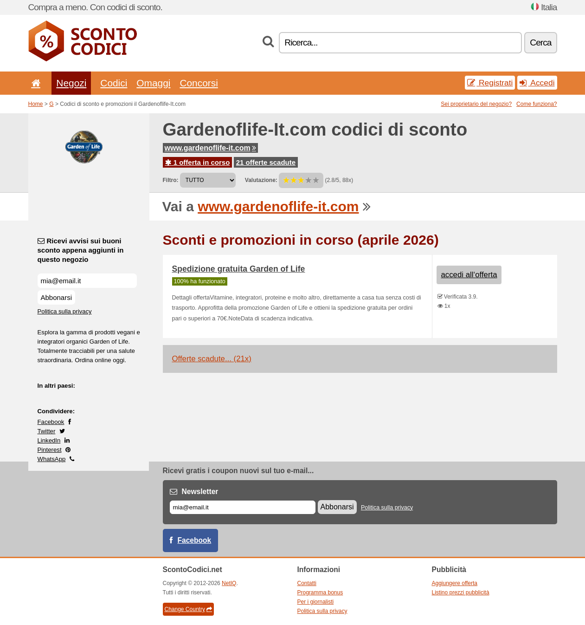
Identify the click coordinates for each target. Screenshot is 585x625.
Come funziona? (536, 104)
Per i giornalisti (315, 602)
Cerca (540, 42)
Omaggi (153, 83)
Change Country (188, 609)
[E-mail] (242, 507)
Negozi (71, 83)
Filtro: (171, 180)
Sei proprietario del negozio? (476, 104)
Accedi (537, 82)
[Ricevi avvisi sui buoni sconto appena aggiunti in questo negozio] (87, 280)
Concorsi (199, 83)
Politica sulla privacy (65, 311)
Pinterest (50, 449)
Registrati (490, 82)
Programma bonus (320, 592)
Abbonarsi (56, 297)
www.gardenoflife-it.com (210, 148)
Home (35, 104)
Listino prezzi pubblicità (460, 592)
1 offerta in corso (197, 162)
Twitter (47, 431)
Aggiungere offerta (455, 583)
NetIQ (229, 583)
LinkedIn (49, 440)
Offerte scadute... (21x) (211, 358)
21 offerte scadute (266, 162)
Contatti (306, 583)
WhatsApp (52, 459)
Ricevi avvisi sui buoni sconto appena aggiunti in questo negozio (81, 250)
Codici (113, 83)
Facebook (51, 421)
